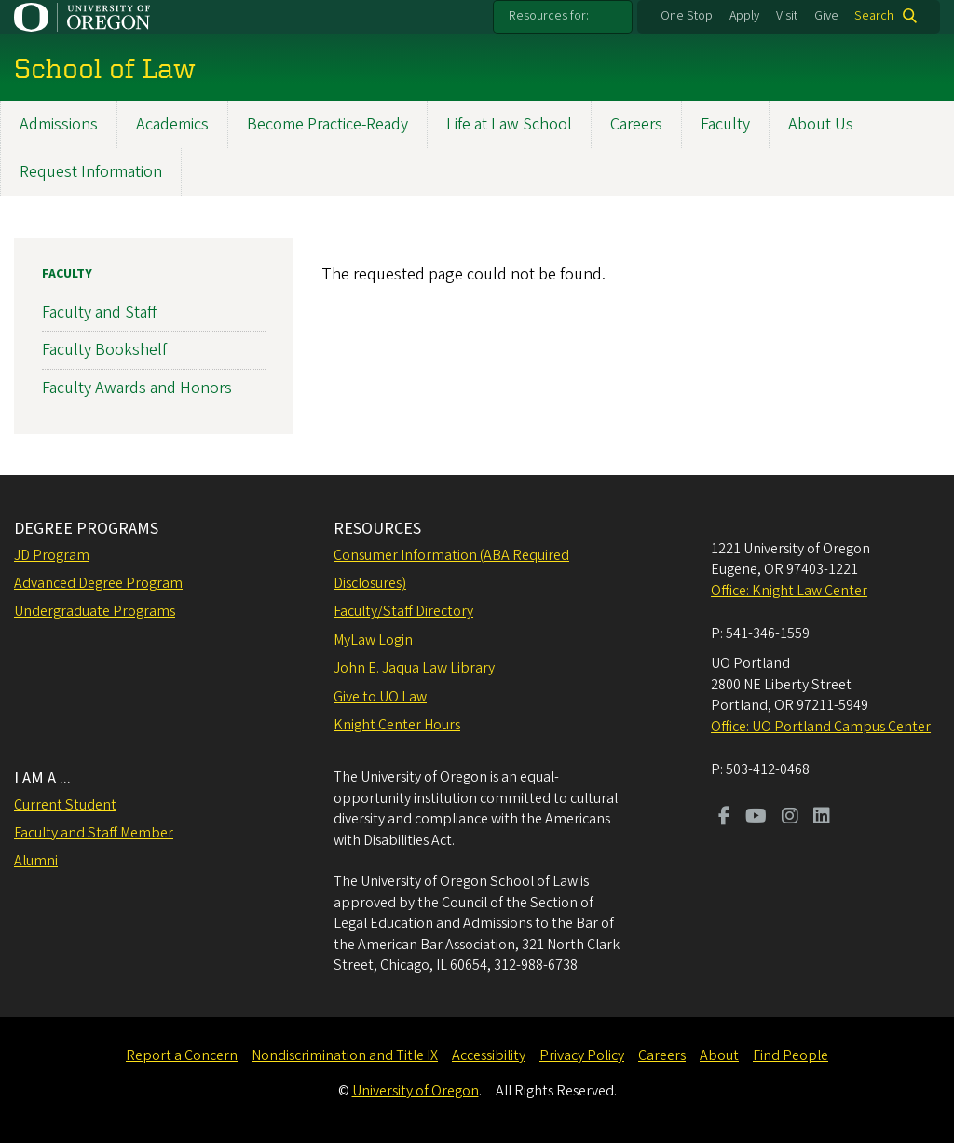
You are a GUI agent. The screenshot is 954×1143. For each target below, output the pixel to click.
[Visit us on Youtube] (756, 818)
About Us (820, 124)
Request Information (91, 172)
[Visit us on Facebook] (724, 818)
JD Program (51, 555)
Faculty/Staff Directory (403, 611)
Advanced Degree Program (98, 583)
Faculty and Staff (99, 312)
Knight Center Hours (397, 724)
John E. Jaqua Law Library (414, 668)
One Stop (687, 16)
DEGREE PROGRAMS (86, 528)
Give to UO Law (380, 697)
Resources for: (549, 16)
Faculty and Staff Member (93, 833)
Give (826, 16)
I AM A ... (42, 778)
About (719, 1055)
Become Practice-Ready (327, 124)
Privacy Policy (581, 1055)
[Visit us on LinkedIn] (822, 818)
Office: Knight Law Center (789, 590)
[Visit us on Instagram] (790, 818)
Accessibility (488, 1055)
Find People (790, 1055)
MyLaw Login (373, 640)
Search (873, 16)
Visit (786, 16)
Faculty (725, 124)
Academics (172, 124)
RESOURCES (377, 528)
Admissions (59, 124)
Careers (636, 124)
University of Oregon (415, 1091)
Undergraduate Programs (94, 611)
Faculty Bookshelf (104, 349)
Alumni (36, 860)
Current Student (65, 805)
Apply (744, 16)
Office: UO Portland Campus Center (821, 726)
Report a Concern (182, 1055)
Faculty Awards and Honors (137, 387)
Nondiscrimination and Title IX (345, 1055)
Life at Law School (509, 124)
